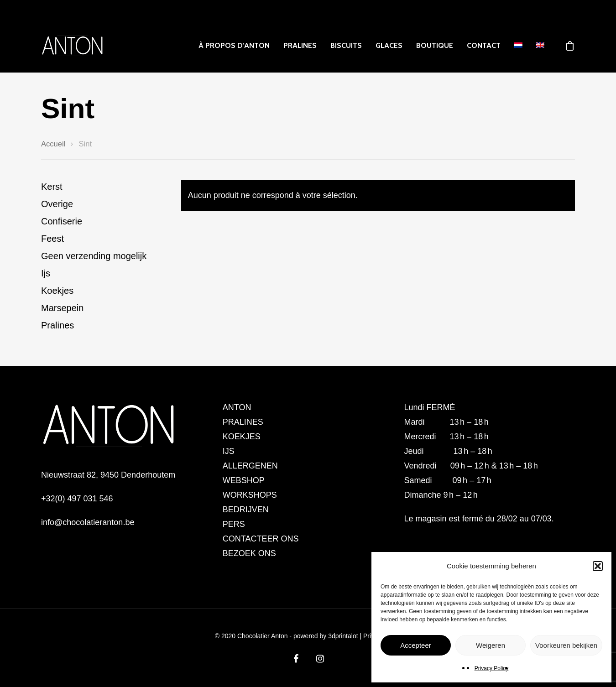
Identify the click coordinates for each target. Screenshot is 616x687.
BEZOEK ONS (249, 553)
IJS (229, 451)
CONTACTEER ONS (261, 538)
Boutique (434, 45)
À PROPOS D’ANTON (234, 45)
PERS (234, 524)
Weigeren (490, 645)
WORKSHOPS (250, 495)
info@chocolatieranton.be (87, 522)
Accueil (53, 144)
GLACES (389, 45)
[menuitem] (518, 45)
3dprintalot (344, 636)
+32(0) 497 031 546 (77, 498)
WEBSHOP (244, 480)
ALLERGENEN (250, 465)
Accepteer (415, 645)
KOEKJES (242, 436)
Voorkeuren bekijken (566, 645)
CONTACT (484, 45)
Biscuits (346, 45)
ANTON (237, 407)
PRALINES (300, 45)
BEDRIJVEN (246, 509)
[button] (597, 566)
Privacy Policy (492, 668)
